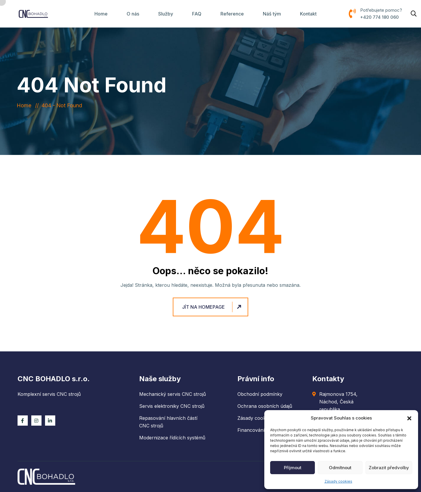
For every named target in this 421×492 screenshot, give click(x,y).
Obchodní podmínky (259, 394)
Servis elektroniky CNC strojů (171, 406)
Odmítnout (340, 467)
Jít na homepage (212, 307)
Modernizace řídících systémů (172, 438)
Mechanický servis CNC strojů (172, 394)
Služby (165, 14)
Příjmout (292, 467)
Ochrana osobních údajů (264, 406)
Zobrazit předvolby (389, 467)
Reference (232, 14)
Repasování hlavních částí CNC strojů (168, 422)
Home (101, 14)
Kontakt (308, 14)
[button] (409, 418)
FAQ (196, 14)
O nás (133, 14)
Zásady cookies (338, 481)
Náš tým (272, 14)
